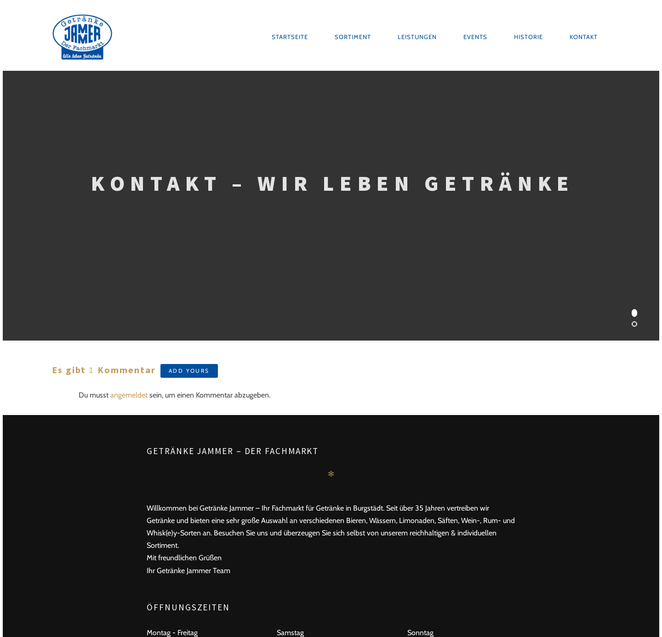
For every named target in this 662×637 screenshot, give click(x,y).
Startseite (290, 36)
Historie (528, 36)
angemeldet (129, 395)
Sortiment (353, 36)
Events (475, 36)
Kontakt (584, 36)
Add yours (189, 370)
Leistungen (417, 36)
